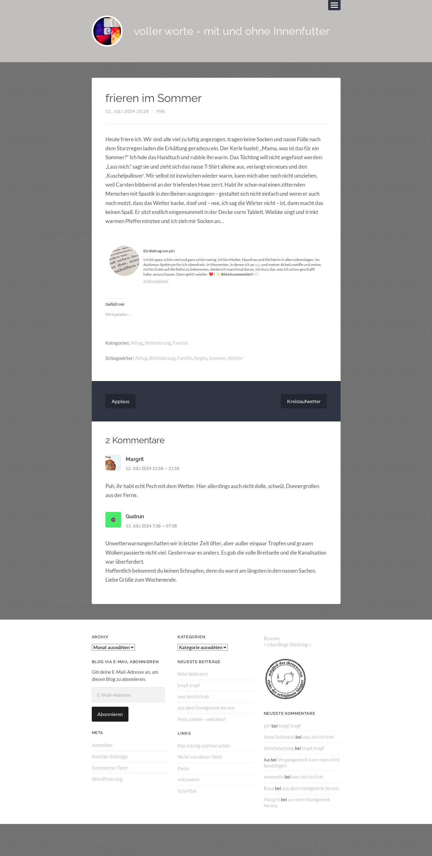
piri (160, 111)
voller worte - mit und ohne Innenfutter (232, 31)
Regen (200, 358)
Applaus (120, 401)
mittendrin (188, 779)
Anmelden (102, 745)
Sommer (217, 358)
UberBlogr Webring (287, 644)
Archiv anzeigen (155, 281)
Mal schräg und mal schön (204, 745)
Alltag (137, 343)
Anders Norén (316, 839)
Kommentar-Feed (109, 767)
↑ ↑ (338, 839)
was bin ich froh (193, 696)
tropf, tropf (189, 685)
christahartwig (279, 748)
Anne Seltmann (279, 737)
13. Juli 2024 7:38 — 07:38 (151, 525)
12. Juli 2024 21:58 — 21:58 (152, 468)
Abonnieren (110, 714)
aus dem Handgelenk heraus (206, 707)
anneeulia (274, 776)
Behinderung (158, 343)
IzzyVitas (187, 790)
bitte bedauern (193, 674)
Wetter (235, 358)
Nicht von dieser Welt (200, 757)
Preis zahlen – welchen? (201, 719)
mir (258, 264)
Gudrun (135, 516)
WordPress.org (107, 779)
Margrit (135, 459)
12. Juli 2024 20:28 (127, 111)
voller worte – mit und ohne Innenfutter (166, 839)
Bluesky (272, 638)
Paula (183, 768)
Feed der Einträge (110, 756)
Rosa (269, 788)
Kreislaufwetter (304, 401)
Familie (180, 343)
